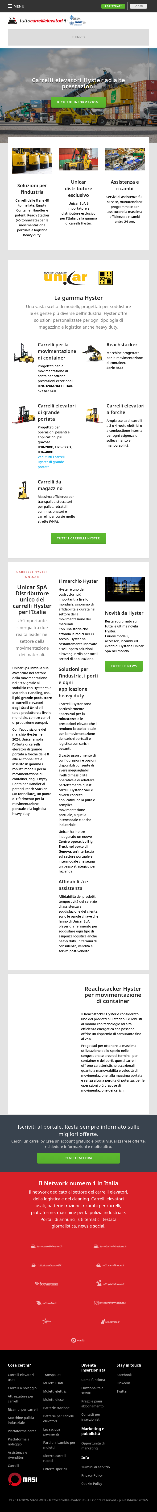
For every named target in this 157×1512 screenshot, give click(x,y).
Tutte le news (124, 666)
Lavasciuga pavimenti (52, 1431)
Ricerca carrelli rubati (54, 1458)
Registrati (113, 6)
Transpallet (52, 1374)
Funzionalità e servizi (92, 1390)
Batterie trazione (56, 1408)
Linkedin (123, 1383)
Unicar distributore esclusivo (78, 188)
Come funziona (93, 1379)
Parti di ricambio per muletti (59, 1445)
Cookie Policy (91, 1483)
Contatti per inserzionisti (90, 1417)
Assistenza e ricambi (125, 185)
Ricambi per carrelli (23, 1409)
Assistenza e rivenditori (17, 1455)
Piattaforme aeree (22, 1431)
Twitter (122, 1391)
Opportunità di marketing (93, 1445)
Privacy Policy (92, 1475)
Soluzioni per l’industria (32, 188)
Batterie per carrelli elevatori (58, 1418)
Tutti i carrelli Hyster (78, 538)
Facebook (124, 1374)
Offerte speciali (55, 1469)
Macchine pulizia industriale (21, 1420)
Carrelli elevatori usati (21, 1377)
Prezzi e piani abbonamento (92, 1403)
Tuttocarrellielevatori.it (47, 20)
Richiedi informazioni (78, 102)
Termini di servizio (95, 1467)
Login (138, 6)
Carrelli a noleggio (22, 1388)
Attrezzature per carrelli (20, 1398)
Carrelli (13, 1465)
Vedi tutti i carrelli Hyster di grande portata (52, 462)
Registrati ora (78, 1158)
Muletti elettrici (55, 1391)
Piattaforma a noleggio (18, 1441)
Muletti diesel (54, 1399)
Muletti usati (53, 1383)
